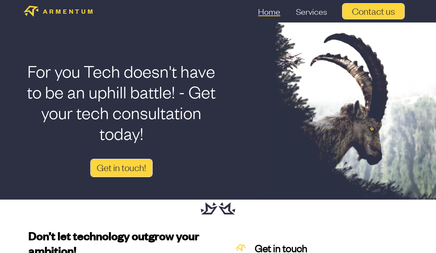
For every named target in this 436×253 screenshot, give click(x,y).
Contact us (373, 11)
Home (269, 11)
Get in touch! (121, 168)
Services (311, 11)
